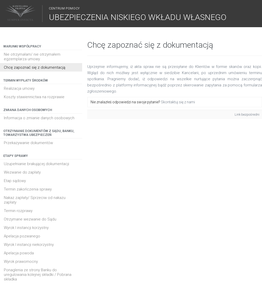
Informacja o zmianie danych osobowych (39, 118)
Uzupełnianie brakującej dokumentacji (36, 164)
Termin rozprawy (18, 210)
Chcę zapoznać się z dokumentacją (34, 67)
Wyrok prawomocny (21, 261)
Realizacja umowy (19, 88)
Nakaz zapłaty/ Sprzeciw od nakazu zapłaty (35, 200)
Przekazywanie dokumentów (28, 143)
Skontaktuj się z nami (178, 102)
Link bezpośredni (247, 114)
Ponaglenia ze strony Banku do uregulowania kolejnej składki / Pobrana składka (37, 275)
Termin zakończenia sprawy (28, 189)
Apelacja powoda (19, 253)
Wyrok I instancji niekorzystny (29, 244)
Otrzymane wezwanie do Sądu (30, 219)
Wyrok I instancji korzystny (26, 227)
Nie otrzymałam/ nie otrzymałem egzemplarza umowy (32, 56)
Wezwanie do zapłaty (22, 172)
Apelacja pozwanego (22, 236)
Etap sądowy (15, 180)
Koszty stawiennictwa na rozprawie (34, 97)
